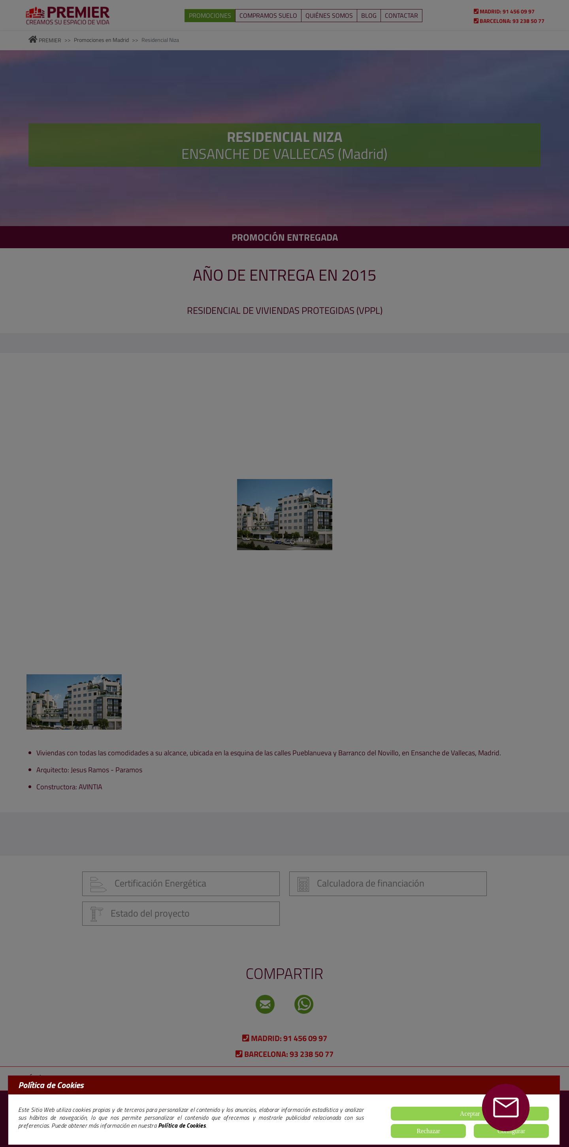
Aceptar (470, 1113)
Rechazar (428, 1131)
